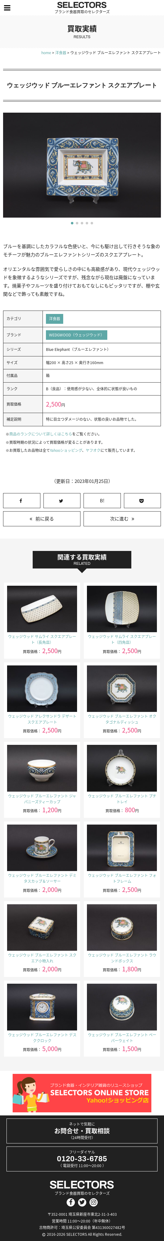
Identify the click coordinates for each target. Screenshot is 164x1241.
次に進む (119, 518)
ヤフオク (93, 450)
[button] (72, 223)
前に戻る (44, 518)
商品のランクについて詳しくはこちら (40, 434)
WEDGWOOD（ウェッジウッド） (76, 335)
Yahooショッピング (66, 450)
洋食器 (54, 318)
